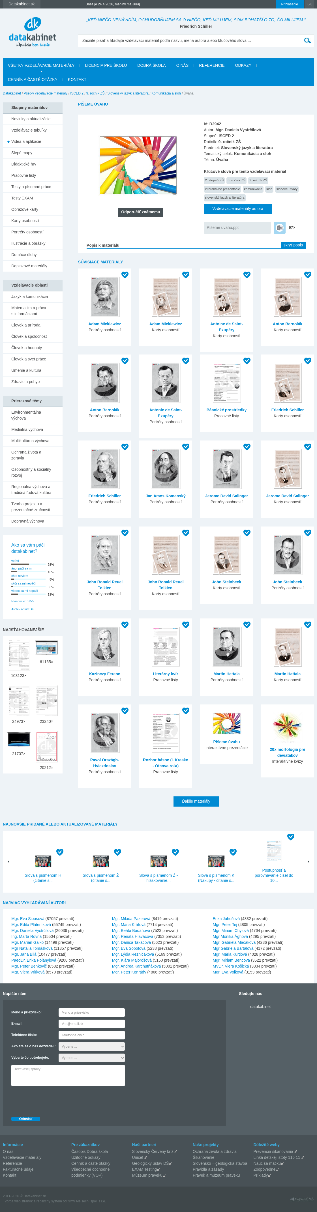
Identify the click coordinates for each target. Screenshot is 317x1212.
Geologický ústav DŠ (150, 1163)
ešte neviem (19, 575)
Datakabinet (12, 93)
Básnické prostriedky (227, 410)
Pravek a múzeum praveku (216, 1175)
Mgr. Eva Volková (228, 972)
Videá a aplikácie (26, 141)
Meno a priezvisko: (26, 1012)
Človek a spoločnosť (29, 336)
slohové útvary (286, 189)
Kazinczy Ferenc (104, 674)
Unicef (137, 1157)
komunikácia (253, 189)
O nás (182, 65)
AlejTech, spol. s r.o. (91, 1201)
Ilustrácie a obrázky (28, 243)
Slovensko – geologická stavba (220, 1163)
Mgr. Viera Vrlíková (28, 972)
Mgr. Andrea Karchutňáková (136, 966)
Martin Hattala (226, 674)
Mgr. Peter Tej (225, 924)
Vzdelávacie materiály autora (237, 208)
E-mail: (17, 1024)
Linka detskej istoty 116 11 (277, 1157)
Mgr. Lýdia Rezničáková (133, 954)
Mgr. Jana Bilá (24, 954)
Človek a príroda (25, 325)
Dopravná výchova (27, 521)
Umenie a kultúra (26, 370)
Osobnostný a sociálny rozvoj (31, 472)
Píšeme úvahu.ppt (223, 227)
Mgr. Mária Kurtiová (230, 954)
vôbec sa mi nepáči (24, 590)
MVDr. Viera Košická (231, 966)
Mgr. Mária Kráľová (128, 924)
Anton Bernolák (287, 324)
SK (309, 4)
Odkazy (243, 65)
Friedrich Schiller (287, 410)
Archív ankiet (20, 609)
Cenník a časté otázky (32, 79)
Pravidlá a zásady (208, 1169)
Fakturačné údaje (18, 1169)
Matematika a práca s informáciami (28, 311)
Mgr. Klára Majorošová (132, 960)
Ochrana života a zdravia (26, 455)
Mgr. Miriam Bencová (231, 960)
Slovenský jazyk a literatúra (128, 93)
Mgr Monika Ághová (230, 936)
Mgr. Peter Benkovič (29, 966)
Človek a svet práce (28, 359)
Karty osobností (25, 220)
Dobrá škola (151, 65)
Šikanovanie (203, 1157)
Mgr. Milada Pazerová (131, 918)
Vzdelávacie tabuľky (29, 130)
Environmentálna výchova (26, 415)
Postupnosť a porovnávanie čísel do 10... (274, 875)
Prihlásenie (289, 4)
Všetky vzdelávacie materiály (41, 65)
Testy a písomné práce (31, 186)
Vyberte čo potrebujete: (30, 1058)
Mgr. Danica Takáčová (131, 942)
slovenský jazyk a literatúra (224, 197)
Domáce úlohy (24, 254)
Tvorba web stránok (18, 1201)
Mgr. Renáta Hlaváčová (132, 936)
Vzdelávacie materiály (22, 1157)
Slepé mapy (21, 153)
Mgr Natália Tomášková (32, 948)
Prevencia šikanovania (273, 1151)
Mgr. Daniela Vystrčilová (32, 930)
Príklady (261, 1175)
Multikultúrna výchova (30, 441)
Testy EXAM (22, 198)
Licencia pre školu (106, 65)
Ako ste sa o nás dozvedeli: (33, 1046)
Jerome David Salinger (226, 496)
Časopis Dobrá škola (89, 1151)
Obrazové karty (24, 209)
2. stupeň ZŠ (214, 180)
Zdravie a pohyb (25, 381)
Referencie (211, 65)
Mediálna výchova (27, 429)
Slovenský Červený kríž (152, 1151)
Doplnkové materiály (29, 266)
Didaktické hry (23, 164)
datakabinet (260, 1006)
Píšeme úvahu (226, 742)
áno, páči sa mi (21, 568)
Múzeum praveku (147, 1175)
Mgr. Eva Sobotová (128, 948)
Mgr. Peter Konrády (129, 972)
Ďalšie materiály (196, 801)
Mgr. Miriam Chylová (231, 930)
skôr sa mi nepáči (23, 583)
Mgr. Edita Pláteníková (31, 924)
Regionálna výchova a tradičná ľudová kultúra (31, 489)
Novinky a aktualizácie (31, 119)
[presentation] (54, 1100)
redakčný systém (49, 1201)
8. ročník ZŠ (236, 180)
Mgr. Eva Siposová (27, 918)
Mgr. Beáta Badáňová (131, 930)
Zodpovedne (265, 1169)
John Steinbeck (226, 582)
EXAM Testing (144, 1169)
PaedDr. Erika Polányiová (33, 960)
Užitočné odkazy (85, 1157)
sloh (269, 189)
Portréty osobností (27, 232)
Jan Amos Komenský (166, 496)
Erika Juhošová (226, 918)
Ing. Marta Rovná (26, 936)
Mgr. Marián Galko (27, 942)
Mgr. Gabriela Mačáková (234, 942)
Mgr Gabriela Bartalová (233, 948)
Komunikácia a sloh (166, 93)
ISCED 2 (76, 93)
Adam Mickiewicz (104, 324)
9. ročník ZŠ (95, 93)
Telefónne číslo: (24, 1035)
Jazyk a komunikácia (29, 296)
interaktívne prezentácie (222, 189)
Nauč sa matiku (267, 1163)
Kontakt (77, 79)
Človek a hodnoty (26, 347)
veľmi (15, 560)
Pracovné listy (23, 175)
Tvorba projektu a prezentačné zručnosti (30, 507)
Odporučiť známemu (140, 212)
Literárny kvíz (165, 674)
